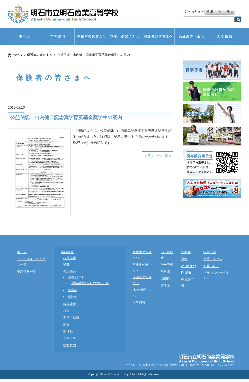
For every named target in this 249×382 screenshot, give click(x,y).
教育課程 (69, 304)
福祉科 (72, 297)
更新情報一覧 (26, 271)
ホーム (17, 55)
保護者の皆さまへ (39, 55)
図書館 (165, 278)
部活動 (68, 331)
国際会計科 (75, 277)
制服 (66, 324)
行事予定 (209, 252)
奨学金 (165, 285)
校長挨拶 (69, 258)
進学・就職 (71, 317)
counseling (188, 266)
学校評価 (167, 265)
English (186, 273)
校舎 (66, 311)
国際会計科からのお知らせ (90, 283)
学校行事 (69, 338)
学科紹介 (69, 272)
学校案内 (69, 345)
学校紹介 (67, 252)
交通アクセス (212, 259)
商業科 (72, 290)
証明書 (186, 252)
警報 (184, 259)
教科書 (165, 271)
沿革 (66, 265)
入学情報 (139, 302)
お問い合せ (211, 266)
